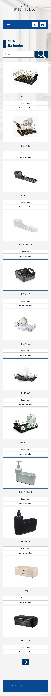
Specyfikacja (25, 103)
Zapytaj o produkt (25, 108)
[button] (43, 24)
